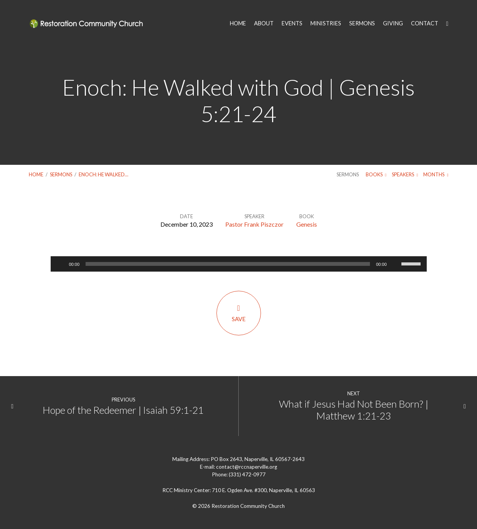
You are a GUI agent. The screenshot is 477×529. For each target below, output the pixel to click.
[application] (239, 264)
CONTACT (424, 23)
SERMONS (362, 23)
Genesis (306, 224)
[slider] (228, 264)
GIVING (393, 23)
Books (376, 174)
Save (239, 312)
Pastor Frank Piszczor (254, 224)
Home (36, 174)
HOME (238, 23)
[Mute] (395, 264)
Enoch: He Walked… (103, 174)
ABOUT (264, 23)
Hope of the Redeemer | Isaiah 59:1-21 (123, 410)
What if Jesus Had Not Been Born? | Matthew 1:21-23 (353, 409)
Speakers (405, 174)
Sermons (61, 174)
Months (435, 174)
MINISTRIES (325, 23)
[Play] (60, 264)
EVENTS (292, 23)
